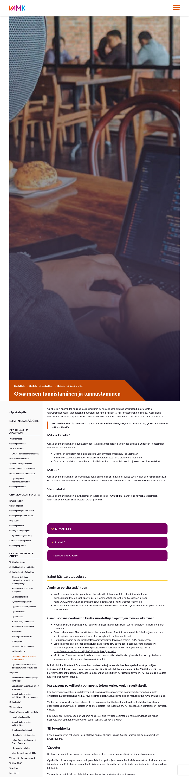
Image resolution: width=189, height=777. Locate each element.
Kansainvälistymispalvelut (20, 540)
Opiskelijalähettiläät (17, 443)
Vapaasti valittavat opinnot (23, 646)
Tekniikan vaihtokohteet (22, 730)
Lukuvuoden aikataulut (19, 458)
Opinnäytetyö (15, 702)
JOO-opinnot (17, 641)
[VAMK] (17, 8)
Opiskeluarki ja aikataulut (18, 431)
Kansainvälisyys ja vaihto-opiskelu (23, 712)
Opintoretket (17, 616)
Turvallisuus (14, 768)
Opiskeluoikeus (18, 611)
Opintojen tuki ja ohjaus (19, 530)
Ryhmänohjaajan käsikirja (22, 535)
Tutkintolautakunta (17, 562)
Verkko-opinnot (18, 651)
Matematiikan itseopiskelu (23, 626)
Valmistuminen (15, 707)
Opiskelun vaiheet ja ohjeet (41, 386)
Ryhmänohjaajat (16, 500)
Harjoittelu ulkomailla (21, 717)
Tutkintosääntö (15, 763)
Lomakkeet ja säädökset (24, 420)
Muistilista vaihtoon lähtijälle (24, 753)
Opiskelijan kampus (17, 486)
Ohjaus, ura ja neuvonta (24, 494)
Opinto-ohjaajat (16, 505)
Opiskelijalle (19, 386)
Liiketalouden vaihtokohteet (23, 735)
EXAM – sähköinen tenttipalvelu (25, 453)
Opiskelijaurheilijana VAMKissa (22, 567)
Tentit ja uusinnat (16, 448)
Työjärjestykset (15, 438)
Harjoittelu (13, 672)
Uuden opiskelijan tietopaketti (22, 473)
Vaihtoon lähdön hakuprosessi (22, 758)
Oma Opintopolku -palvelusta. (84, 624)
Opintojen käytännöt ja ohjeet (70, 386)
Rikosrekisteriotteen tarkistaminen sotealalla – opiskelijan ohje (22, 580)
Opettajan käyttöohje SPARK (21, 515)
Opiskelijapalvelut (16, 525)
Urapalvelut (14, 520)
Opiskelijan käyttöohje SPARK (22, 510)
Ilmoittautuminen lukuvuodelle (22, 468)
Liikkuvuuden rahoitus (21, 748)
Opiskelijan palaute (17, 545)
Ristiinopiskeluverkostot (22, 636)
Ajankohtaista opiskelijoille (20, 463)
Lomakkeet (13, 773)
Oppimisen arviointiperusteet (24, 606)
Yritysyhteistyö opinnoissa (23, 621)
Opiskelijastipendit (20, 596)
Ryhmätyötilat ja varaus (22, 601)
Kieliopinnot (17, 631)
